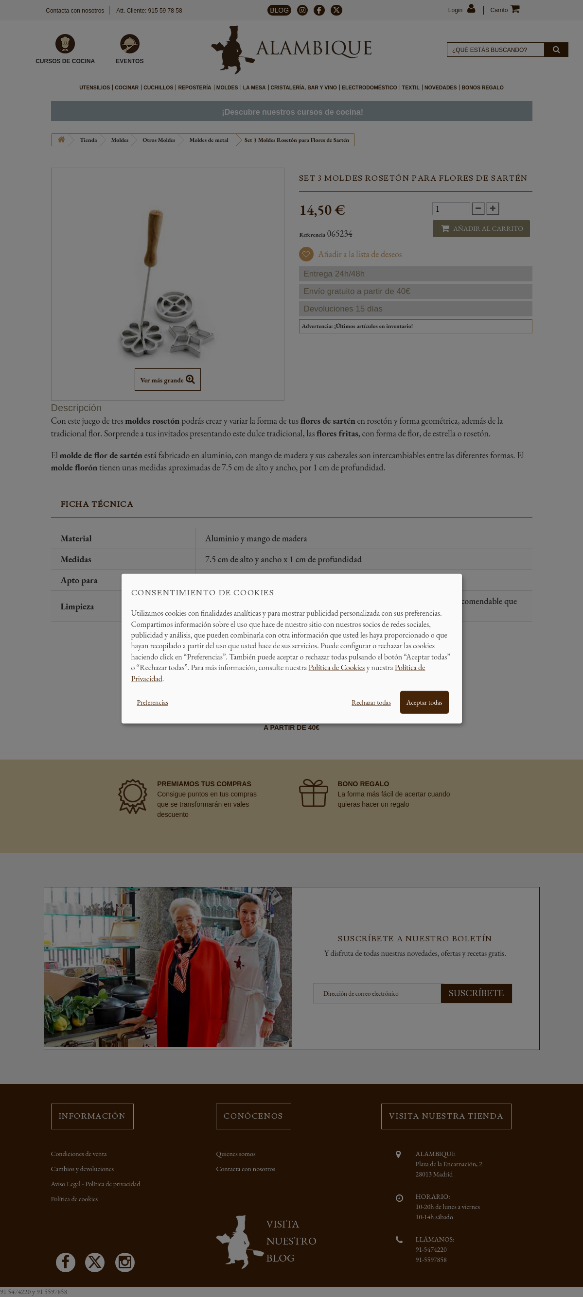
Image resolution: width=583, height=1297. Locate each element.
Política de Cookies (337, 667)
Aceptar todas (424, 702)
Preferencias (152, 702)
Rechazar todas (371, 702)
